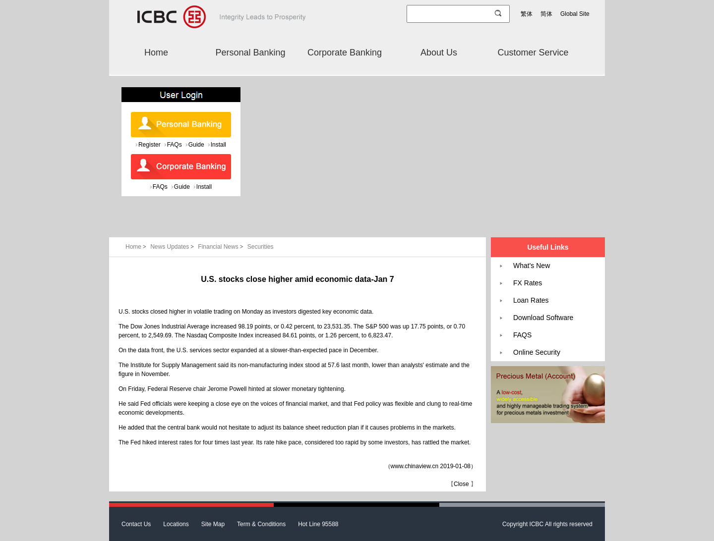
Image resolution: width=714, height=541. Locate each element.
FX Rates (527, 283)
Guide (196, 144)
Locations (175, 524)
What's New (531, 266)
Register (149, 144)
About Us (438, 52)
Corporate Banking (344, 52)
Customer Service (532, 52)
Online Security (536, 352)
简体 (546, 13)
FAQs (174, 144)
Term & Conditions (261, 524)
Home (156, 52)
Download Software (543, 318)
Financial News (221, 246)
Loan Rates (531, 300)
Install (218, 144)
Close (461, 484)
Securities (260, 246)
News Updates (172, 246)
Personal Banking (250, 52)
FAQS (522, 335)
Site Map (213, 524)
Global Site (575, 13)
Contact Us (136, 524)
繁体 (527, 13)
